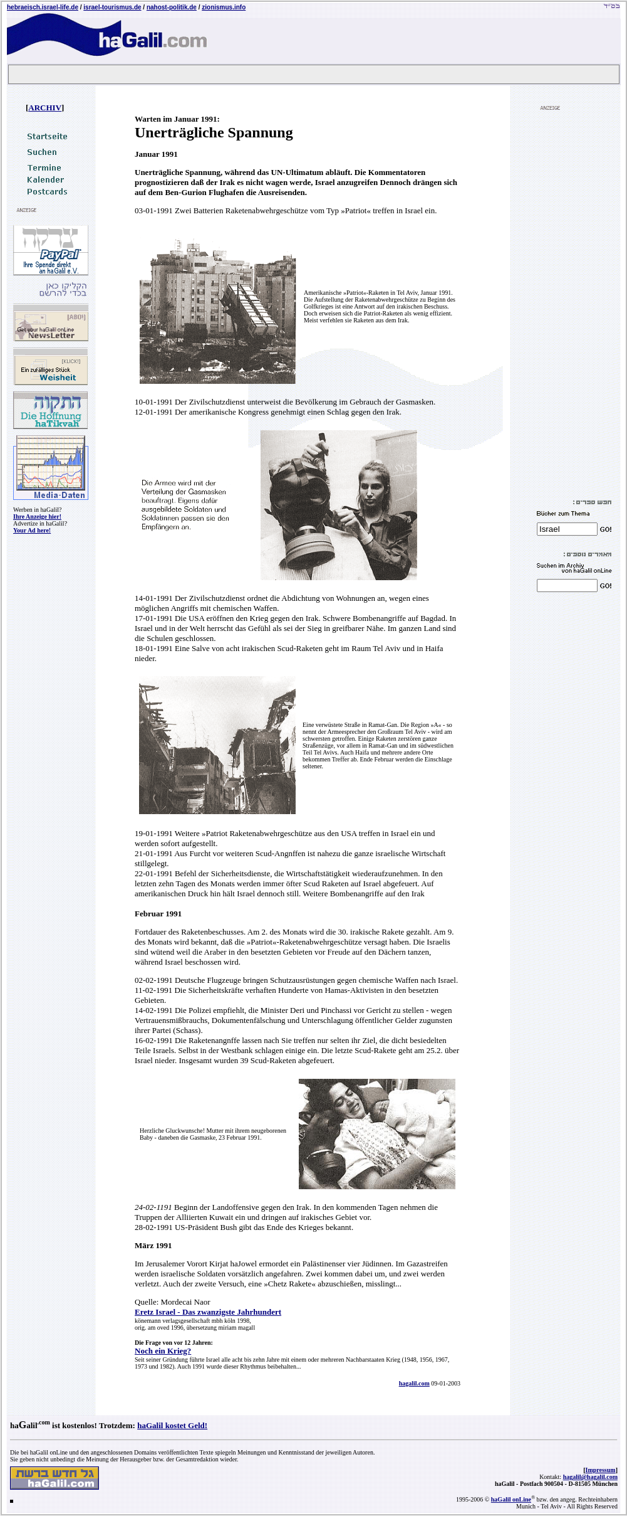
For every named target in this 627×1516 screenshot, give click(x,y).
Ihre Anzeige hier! (37, 516)
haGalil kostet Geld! (172, 1425)
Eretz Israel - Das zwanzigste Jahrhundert (208, 1312)
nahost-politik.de (172, 7)
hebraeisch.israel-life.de (42, 7)
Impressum (601, 1469)
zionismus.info (224, 7)
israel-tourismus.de (112, 7)
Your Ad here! (32, 530)
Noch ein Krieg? (163, 1350)
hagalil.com (414, 1383)
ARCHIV (44, 107)
